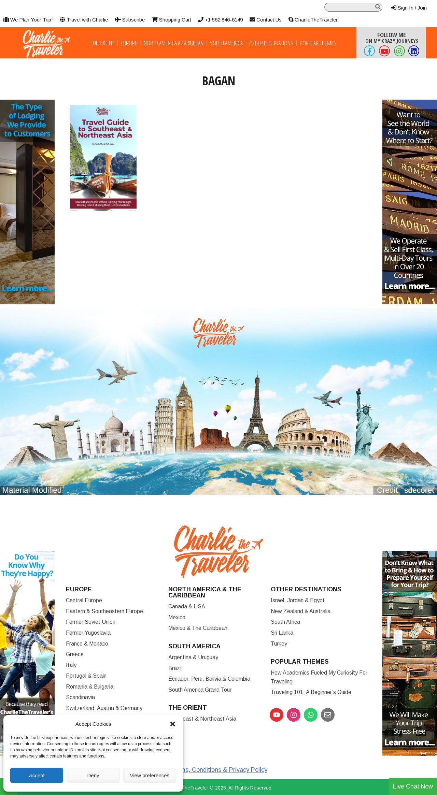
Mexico (176, 617)
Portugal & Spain (86, 676)
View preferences (150, 775)
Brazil (175, 668)
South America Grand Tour (199, 690)
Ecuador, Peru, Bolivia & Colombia (209, 679)
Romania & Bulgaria (89, 687)
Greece (75, 654)
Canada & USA (186, 606)
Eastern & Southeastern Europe (104, 611)
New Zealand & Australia (300, 611)
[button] (172, 724)
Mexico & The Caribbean (197, 628)
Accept (37, 775)
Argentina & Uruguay (193, 657)
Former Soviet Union (90, 622)
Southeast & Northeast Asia (202, 719)
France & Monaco (87, 644)
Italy (71, 665)
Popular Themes (318, 43)
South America (226, 43)
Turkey (279, 644)
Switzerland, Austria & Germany (104, 708)
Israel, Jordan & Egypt (298, 600)
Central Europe (84, 600)
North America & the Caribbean (204, 592)
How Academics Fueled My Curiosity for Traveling (319, 677)
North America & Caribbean (173, 43)
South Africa (285, 622)
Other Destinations (271, 43)
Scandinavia (80, 697)
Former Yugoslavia (88, 633)
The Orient (102, 43)
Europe (129, 43)
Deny (93, 775)
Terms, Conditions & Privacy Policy (219, 769)
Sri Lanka (282, 633)
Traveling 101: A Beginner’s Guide (311, 692)
